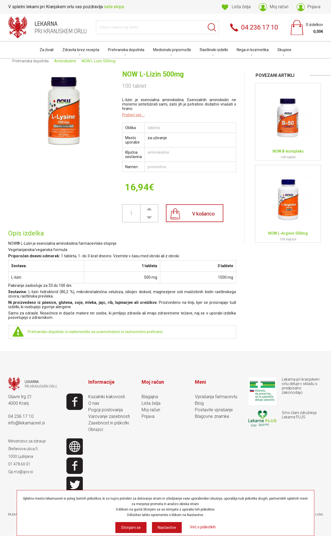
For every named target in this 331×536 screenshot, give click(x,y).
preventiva (157, 167)
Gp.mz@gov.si (20, 472)
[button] (149, 208)
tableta (154, 128)
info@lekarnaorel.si (26, 423)
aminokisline (158, 152)
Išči (212, 27)
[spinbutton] (131, 213)
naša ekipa (114, 6)
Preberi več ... (133, 115)
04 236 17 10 (21, 416)
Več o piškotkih (203, 527)
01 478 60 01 (19, 464)
